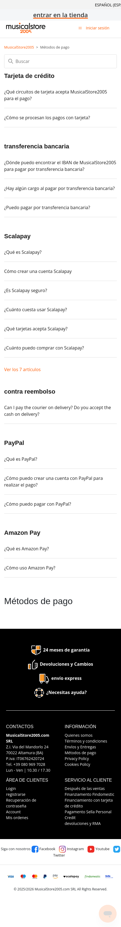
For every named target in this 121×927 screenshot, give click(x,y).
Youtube (98, 848)
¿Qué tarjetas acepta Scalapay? (36, 329)
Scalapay (17, 236)
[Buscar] (60, 61)
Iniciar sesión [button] (97, 28)
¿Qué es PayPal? (20, 459)
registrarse (15, 794)
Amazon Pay (22, 532)
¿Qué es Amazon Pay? (26, 549)
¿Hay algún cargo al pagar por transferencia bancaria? (59, 188)
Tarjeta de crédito (29, 75)
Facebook (43, 848)
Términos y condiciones (86, 741)
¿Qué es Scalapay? (23, 252)
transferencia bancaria (36, 146)
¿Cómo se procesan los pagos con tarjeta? (47, 118)
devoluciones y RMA (83, 823)
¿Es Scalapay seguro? (25, 290)
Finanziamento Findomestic (89, 794)
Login (11, 788)
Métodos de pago (80, 752)
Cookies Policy (77, 764)
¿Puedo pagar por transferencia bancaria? (47, 207)
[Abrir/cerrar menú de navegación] (80, 27)
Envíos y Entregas (80, 746)
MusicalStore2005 (19, 47)
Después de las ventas (85, 788)
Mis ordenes (17, 817)
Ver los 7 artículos (22, 369)
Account (13, 811)
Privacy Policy (77, 758)
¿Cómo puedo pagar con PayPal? (37, 504)
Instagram (71, 848)
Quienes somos (79, 735)
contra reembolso (29, 391)
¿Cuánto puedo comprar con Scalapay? (44, 348)
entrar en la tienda (60, 15)
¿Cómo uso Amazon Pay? (29, 568)
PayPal (14, 442)
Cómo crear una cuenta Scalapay (38, 271)
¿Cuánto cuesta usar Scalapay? (35, 310)
